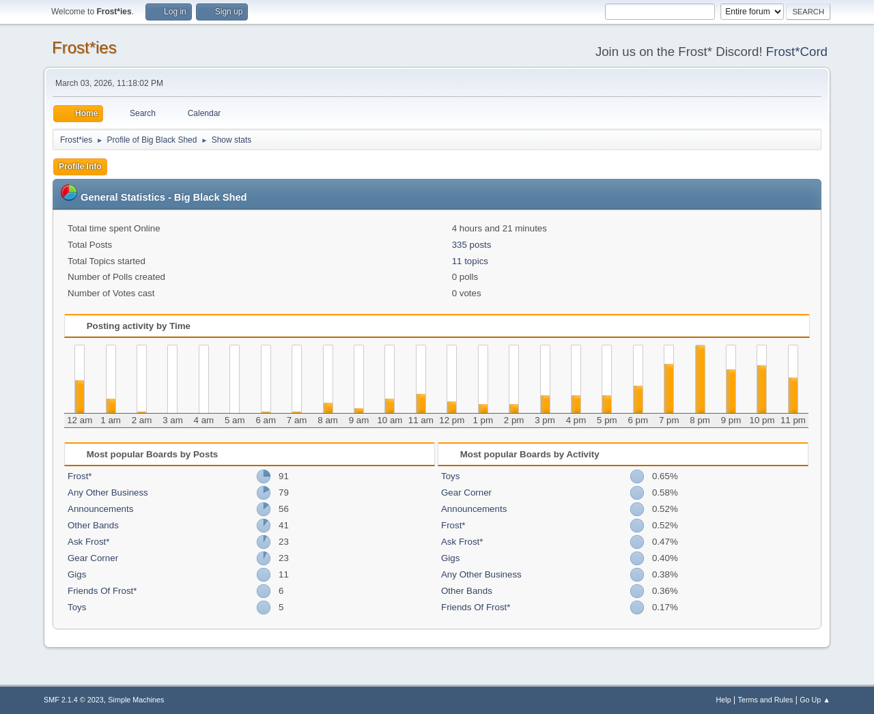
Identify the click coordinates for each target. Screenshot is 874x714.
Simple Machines (136, 700)
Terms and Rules (765, 700)
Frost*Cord (797, 51)
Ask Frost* (88, 542)
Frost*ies (84, 47)
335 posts (472, 245)
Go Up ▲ (815, 700)
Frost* (80, 476)
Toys (77, 607)
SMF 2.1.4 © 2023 (74, 700)
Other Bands (93, 525)
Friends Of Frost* (102, 591)
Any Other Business (108, 492)
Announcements (100, 509)
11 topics (470, 261)
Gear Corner (93, 558)
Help (723, 700)
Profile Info (80, 166)
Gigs (77, 574)
